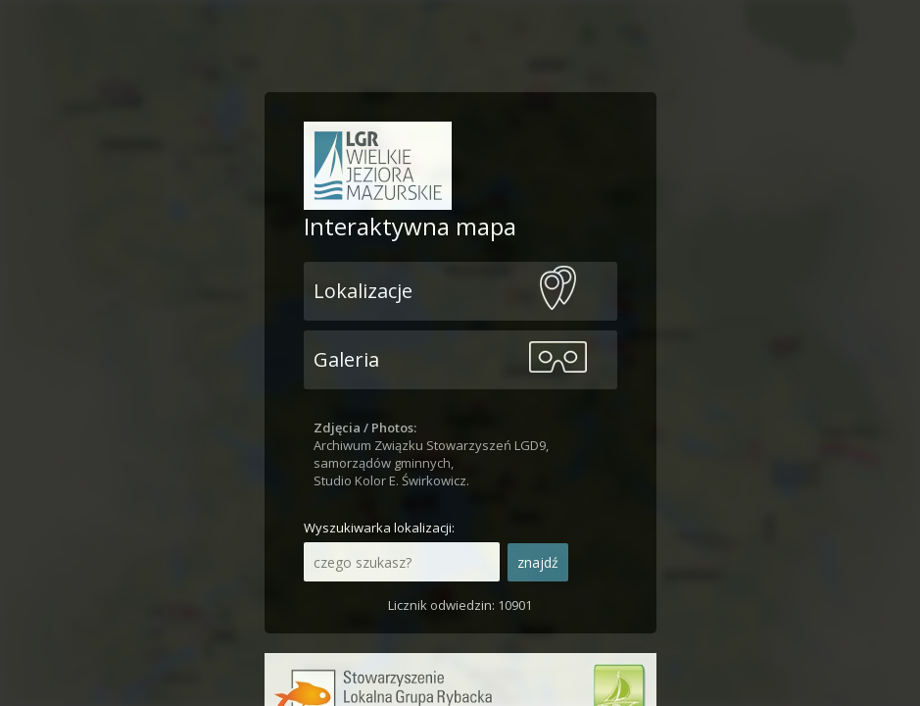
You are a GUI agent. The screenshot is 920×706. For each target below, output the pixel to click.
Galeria (346, 359)
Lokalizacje (363, 290)
